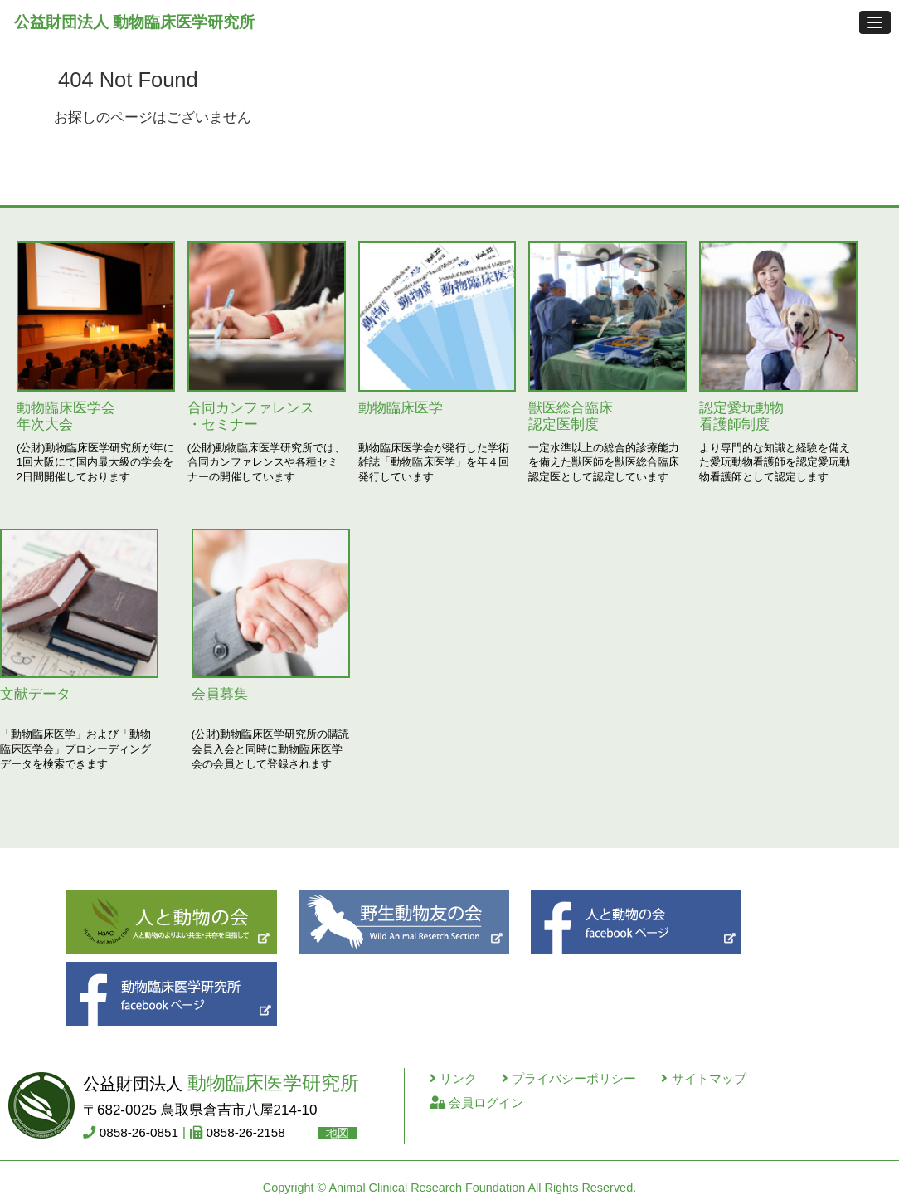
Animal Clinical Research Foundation (426, 1187)
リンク (453, 1078)
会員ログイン (476, 1102)
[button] (875, 22)
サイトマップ (703, 1078)
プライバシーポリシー (569, 1078)
